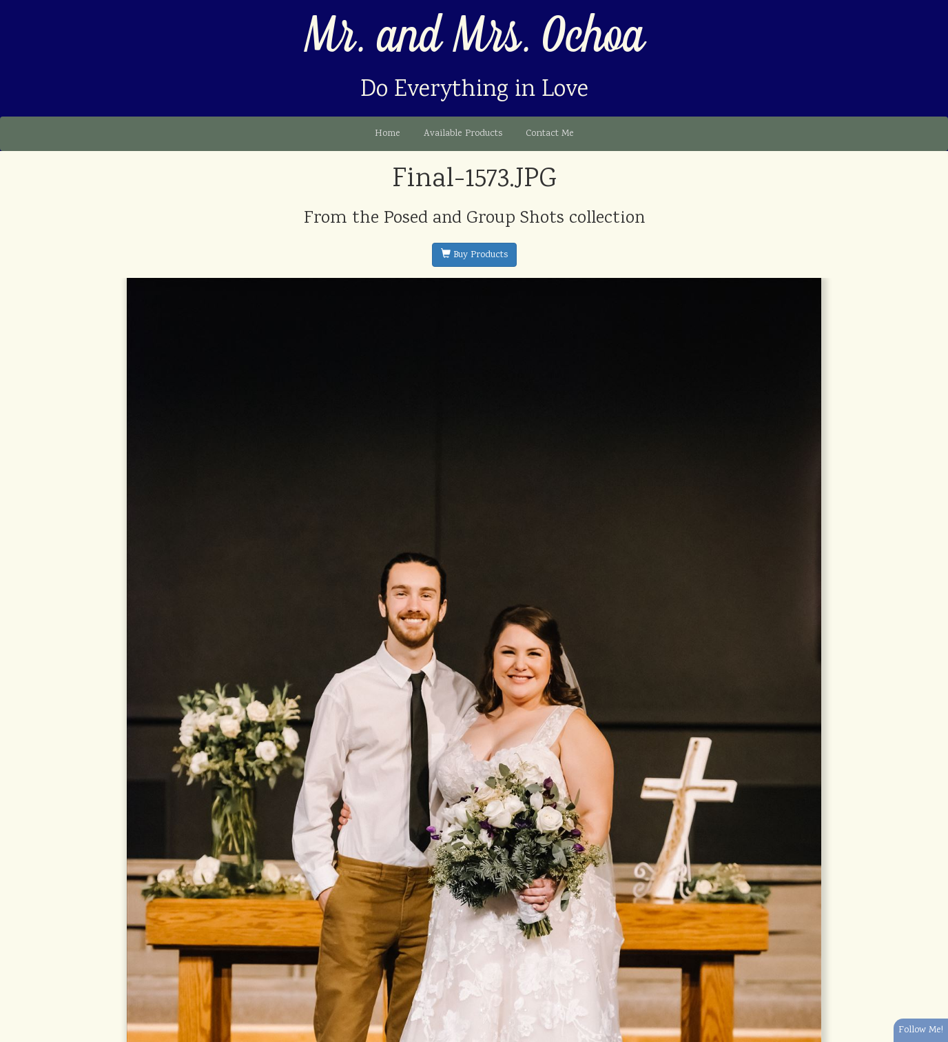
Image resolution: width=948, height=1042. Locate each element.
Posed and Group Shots (474, 219)
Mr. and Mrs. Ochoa (474, 37)
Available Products (463, 134)
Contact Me (550, 134)
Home (387, 134)
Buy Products (474, 255)
